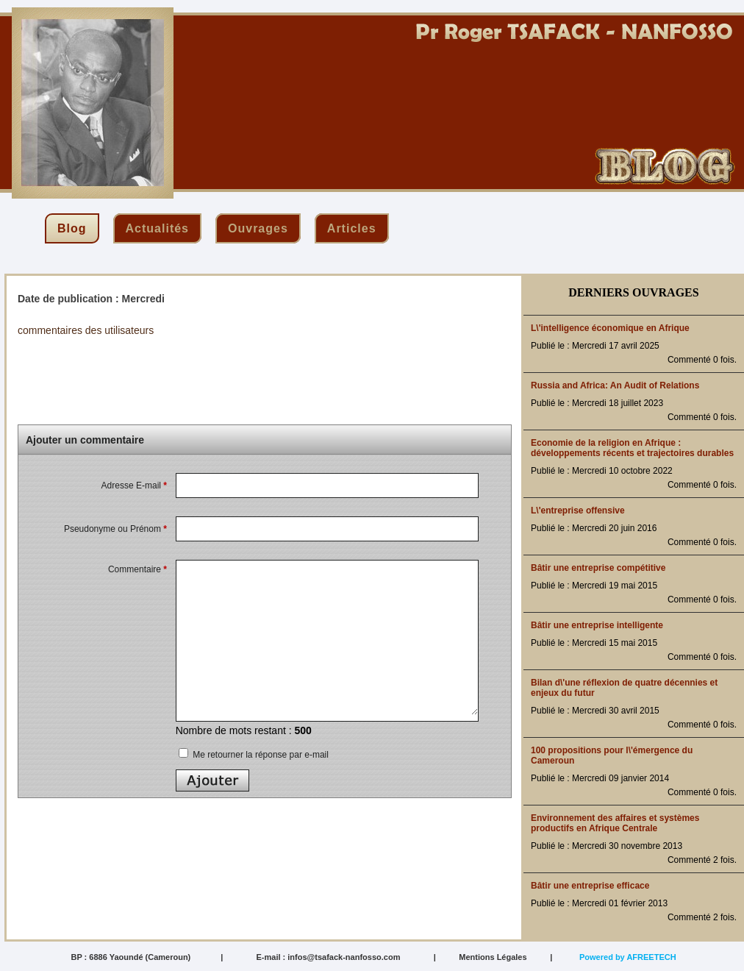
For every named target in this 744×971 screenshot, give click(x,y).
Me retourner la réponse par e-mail (254, 755)
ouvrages (258, 228)
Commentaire (137, 569)
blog (72, 228)
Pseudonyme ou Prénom (115, 529)
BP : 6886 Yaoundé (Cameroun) (130, 957)
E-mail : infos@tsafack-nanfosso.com (328, 957)
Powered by (627, 957)
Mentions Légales (492, 957)
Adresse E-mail (134, 485)
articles (351, 228)
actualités (157, 228)
